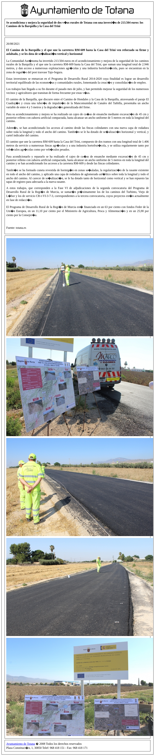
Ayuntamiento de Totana (20, 743)
